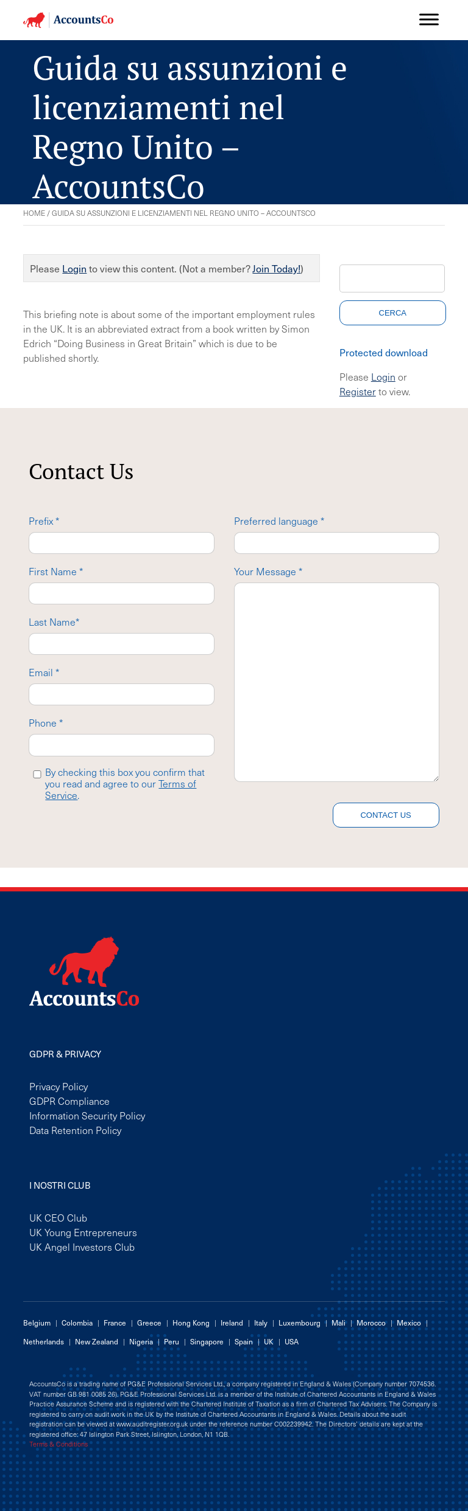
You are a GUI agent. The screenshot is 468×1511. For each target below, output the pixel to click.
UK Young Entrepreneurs (83, 1232)
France (115, 1322)
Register (357, 391)
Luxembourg (299, 1322)
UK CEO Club (58, 1217)
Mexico (409, 1322)
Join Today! (276, 268)
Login (74, 268)
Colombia (77, 1322)
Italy (261, 1322)
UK (269, 1341)
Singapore (207, 1341)
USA (292, 1341)
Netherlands (43, 1341)
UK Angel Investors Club (82, 1246)
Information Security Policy (87, 1115)
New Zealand (96, 1341)
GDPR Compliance (69, 1100)
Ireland (232, 1322)
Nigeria (141, 1341)
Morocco (371, 1322)
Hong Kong (191, 1322)
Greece (149, 1322)
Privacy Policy (58, 1086)
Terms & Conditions (58, 1444)
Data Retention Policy (75, 1129)
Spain (244, 1341)
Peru (171, 1341)
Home (34, 212)
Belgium (37, 1322)
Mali (339, 1322)
